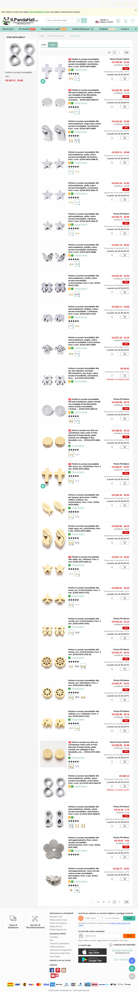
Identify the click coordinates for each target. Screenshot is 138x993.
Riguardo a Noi (56, 917)
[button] (136, 29)
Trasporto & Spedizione (59, 943)
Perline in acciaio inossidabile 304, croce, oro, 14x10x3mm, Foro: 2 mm (84, 466)
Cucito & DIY (126, 29)
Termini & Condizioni (58, 923)
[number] (115, 78)
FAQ (51, 940)
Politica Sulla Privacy (58, 920)
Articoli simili (75, 36)
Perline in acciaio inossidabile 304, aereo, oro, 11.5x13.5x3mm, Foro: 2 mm (84, 590)
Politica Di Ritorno (57, 947)
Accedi (118, 22)
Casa (41, 36)
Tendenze (107, 29)
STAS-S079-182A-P (55, 36)
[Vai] (120, 52)
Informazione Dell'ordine (60, 953)
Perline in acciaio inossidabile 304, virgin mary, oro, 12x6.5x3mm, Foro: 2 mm (84, 528)
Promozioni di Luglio (54, 29)
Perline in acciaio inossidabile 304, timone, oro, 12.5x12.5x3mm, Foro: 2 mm (84, 652)
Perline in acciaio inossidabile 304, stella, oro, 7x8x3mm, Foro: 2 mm (83, 559)
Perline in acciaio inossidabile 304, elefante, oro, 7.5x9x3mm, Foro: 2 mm (83, 713)
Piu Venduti (27, 29)
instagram (63, 970)
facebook (52, 970)
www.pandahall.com (38, 12)
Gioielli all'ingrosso (83, 29)
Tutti (53, 45)
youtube (53, 975)
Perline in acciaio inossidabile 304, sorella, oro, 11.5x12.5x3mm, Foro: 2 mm (84, 621)
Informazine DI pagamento (61, 950)
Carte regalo (55, 956)
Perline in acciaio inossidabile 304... (18, 74)
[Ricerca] (74, 20)
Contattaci (54, 937)
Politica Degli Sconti (58, 930)
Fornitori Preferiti (81, 70)
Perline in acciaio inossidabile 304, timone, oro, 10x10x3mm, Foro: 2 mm (83, 682)
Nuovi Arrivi (8, 29)
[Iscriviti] (103, 936)
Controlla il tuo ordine (132, 960)
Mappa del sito (56, 926)
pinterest (58, 970)
